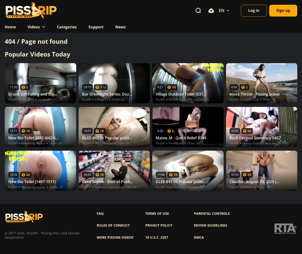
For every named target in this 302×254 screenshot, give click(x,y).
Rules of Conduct (113, 225)
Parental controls (212, 213)
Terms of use (157, 213)
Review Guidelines (210, 225)
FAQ (100, 213)
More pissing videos (115, 237)
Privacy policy (158, 225)
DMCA (199, 237)
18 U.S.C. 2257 (156, 237)
